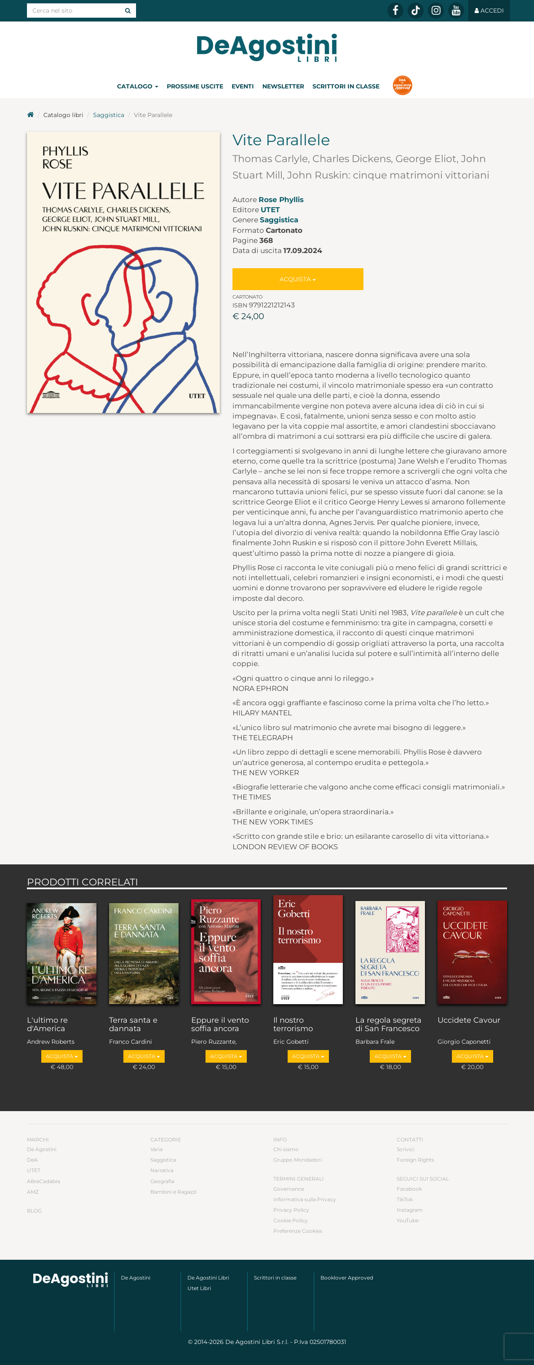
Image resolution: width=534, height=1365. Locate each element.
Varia (156, 1149)
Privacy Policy (291, 1210)
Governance (288, 1189)
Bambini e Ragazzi (173, 1192)
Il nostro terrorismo (293, 1024)
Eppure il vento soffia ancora (220, 1024)
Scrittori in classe (345, 86)
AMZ (33, 1192)
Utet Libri (199, 1288)
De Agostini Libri (208, 1277)
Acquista (298, 279)
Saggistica (108, 115)
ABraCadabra (43, 1181)
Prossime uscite (195, 86)
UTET (270, 209)
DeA (32, 1160)
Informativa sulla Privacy (304, 1199)
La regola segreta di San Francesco (388, 1024)
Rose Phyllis (281, 199)
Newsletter (283, 86)
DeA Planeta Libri (267, 48)
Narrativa (162, 1170)
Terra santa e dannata (133, 1024)
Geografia (162, 1181)
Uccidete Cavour (469, 1020)
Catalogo (137, 86)
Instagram (410, 1210)
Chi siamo (286, 1149)
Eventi (243, 86)
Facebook (409, 1189)
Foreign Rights (415, 1160)
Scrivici (405, 1149)
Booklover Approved (346, 1277)
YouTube (408, 1220)
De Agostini (41, 1149)
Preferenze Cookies (297, 1231)
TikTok (405, 1199)
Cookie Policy (290, 1220)
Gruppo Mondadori (297, 1160)
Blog (34, 1211)
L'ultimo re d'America (47, 1024)
